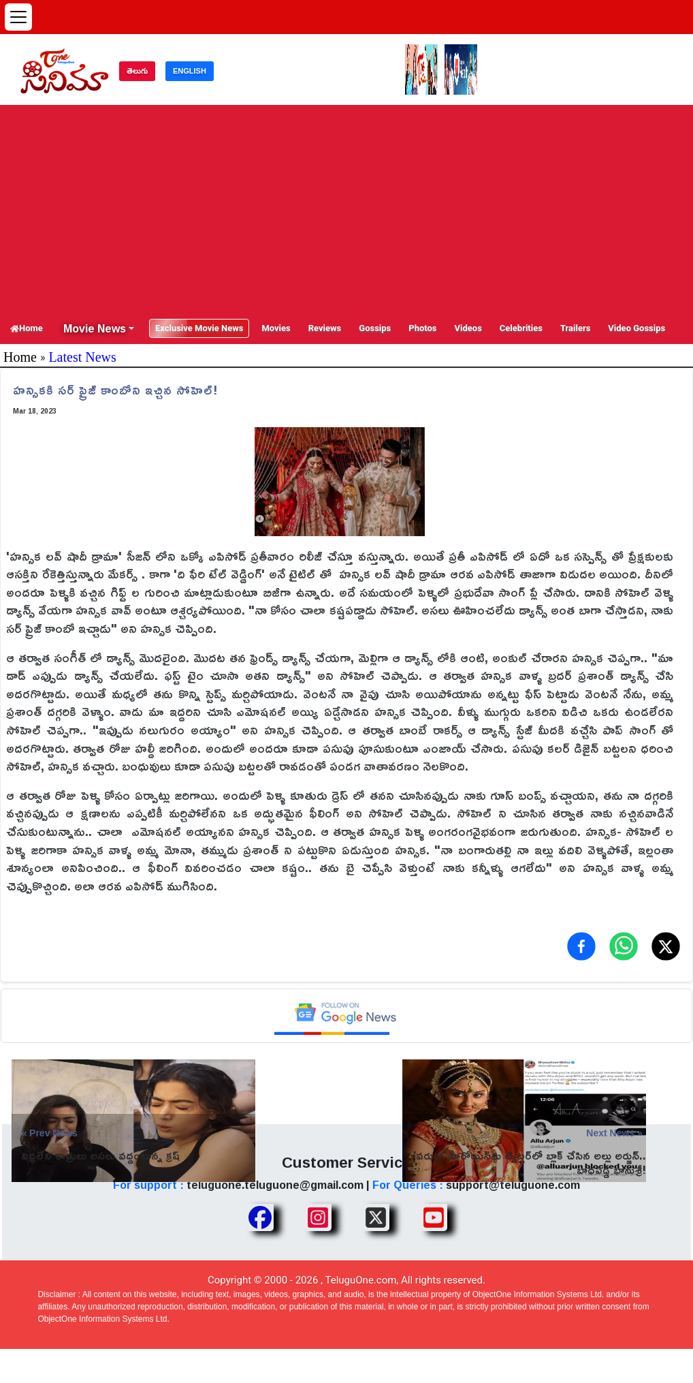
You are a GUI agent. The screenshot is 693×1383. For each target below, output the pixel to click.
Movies (275, 328)
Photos (422, 328)
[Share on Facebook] (581, 946)
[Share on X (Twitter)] (666, 946)
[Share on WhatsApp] (623, 946)
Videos (468, 328)
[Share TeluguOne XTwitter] (375, 1217)
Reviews (325, 328)
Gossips (375, 328)
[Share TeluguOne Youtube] (433, 1217)
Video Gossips (636, 328)
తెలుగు (137, 71)
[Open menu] (18, 17)
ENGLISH (189, 71)
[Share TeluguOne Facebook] (260, 1217)
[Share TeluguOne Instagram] (318, 1217)
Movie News (94, 328)
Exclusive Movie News (199, 328)
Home (26, 328)
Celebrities (521, 328)
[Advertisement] (346, 210)
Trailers (575, 328)
